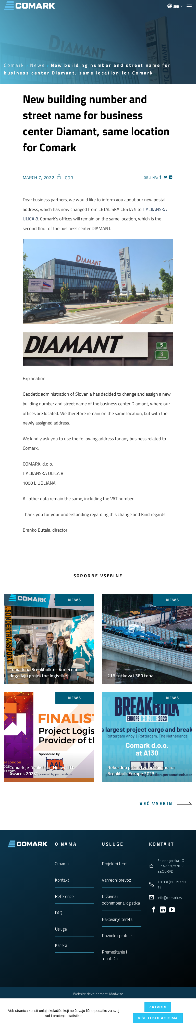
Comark (14, 65)
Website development (90, 993)
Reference (64, 896)
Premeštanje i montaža (114, 955)
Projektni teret (115, 863)
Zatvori (157, 1007)
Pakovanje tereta (117, 919)
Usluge (61, 929)
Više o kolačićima (158, 1018)
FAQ (58, 912)
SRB (177, 6)
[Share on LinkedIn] (171, 177)
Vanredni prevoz (116, 880)
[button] (189, 6)
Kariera (61, 945)
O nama (62, 863)
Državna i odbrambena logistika (121, 899)
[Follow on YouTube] (172, 910)
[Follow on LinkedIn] (163, 910)
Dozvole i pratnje (117, 935)
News (37, 65)
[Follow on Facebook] (154, 910)
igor (68, 177)
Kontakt (62, 880)
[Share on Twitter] (165, 177)
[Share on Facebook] (160, 177)
